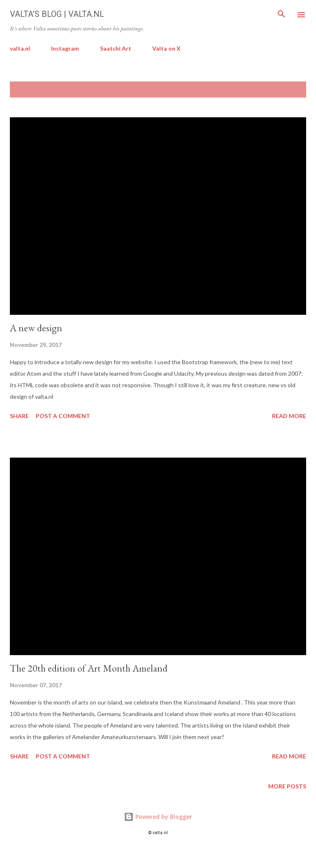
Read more (289, 415)
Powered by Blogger (158, 817)
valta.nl (20, 48)
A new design (36, 327)
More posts (287, 786)
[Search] (281, 15)
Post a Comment (63, 415)
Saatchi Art (115, 48)
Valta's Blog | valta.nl (57, 14)
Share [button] (19, 415)
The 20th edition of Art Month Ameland (88, 668)
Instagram (65, 48)
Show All (284, 89)
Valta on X (166, 48)
